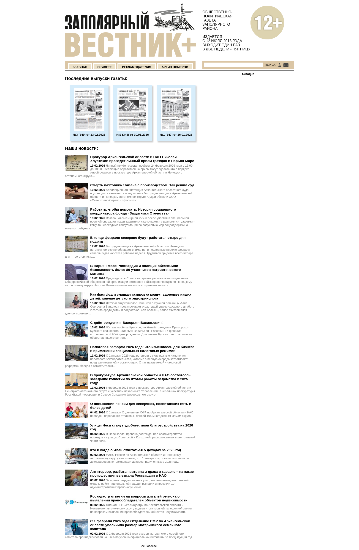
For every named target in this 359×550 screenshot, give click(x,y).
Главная (80, 67)
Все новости (148, 546)
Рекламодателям (136, 67)
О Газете (104, 67)
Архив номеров (175, 67)
